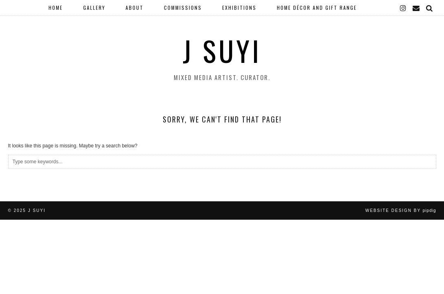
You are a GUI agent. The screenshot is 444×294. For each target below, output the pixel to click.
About (135, 7)
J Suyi (222, 50)
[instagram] (403, 8)
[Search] (429, 8)
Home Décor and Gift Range (317, 7)
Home (56, 7)
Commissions (183, 7)
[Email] (416, 8)
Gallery (94, 7)
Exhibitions (239, 7)
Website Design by (400, 210)
